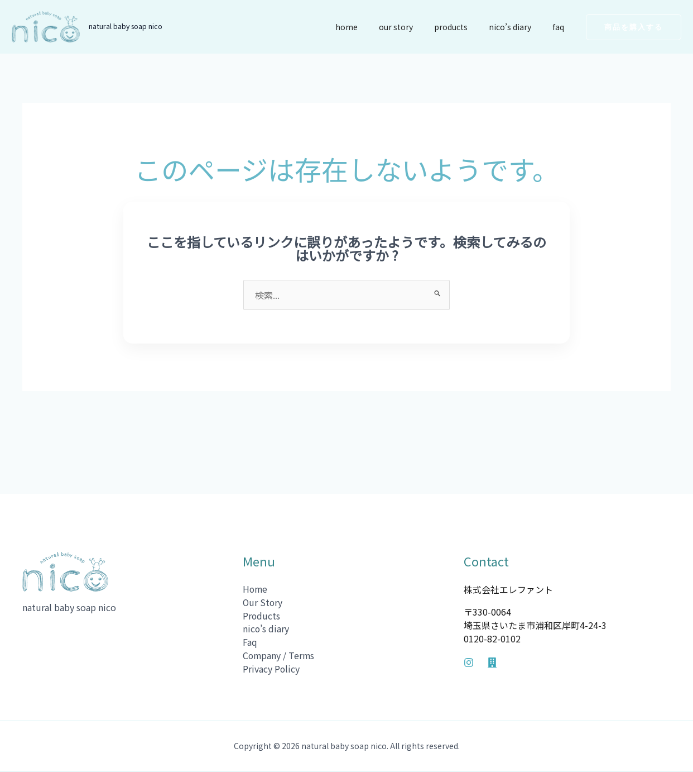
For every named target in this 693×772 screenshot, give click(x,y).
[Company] (492, 662)
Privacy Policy (271, 669)
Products (465, 26)
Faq (561, 26)
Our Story (415, 26)
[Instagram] (469, 662)
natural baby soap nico (125, 26)
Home (371, 26)
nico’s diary (518, 26)
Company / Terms (279, 656)
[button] (633, 27)
